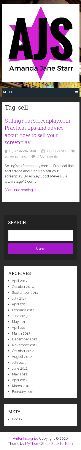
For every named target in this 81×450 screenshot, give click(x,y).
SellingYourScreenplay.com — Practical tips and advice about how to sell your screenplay (40, 131)
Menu (7, 92)
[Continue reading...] (20, 190)
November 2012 (24, 345)
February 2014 (23, 310)
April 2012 (19, 380)
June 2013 (20, 316)
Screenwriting (15, 156)
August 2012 (22, 357)
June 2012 (20, 368)
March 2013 (21, 333)
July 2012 (19, 363)
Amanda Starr (25, 151)
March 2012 (21, 386)
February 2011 (23, 392)
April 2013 (19, 328)
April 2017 (19, 281)
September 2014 (25, 292)
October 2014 (23, 287)
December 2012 (24, 339)
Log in (17, 419)
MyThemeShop (37, 444)
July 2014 (19, 298)
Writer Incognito (25, 438)
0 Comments (47, 156)
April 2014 (20, 304)
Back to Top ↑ (62, 444)
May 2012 (19, 374)
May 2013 (19, 322)
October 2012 (23, 351)
